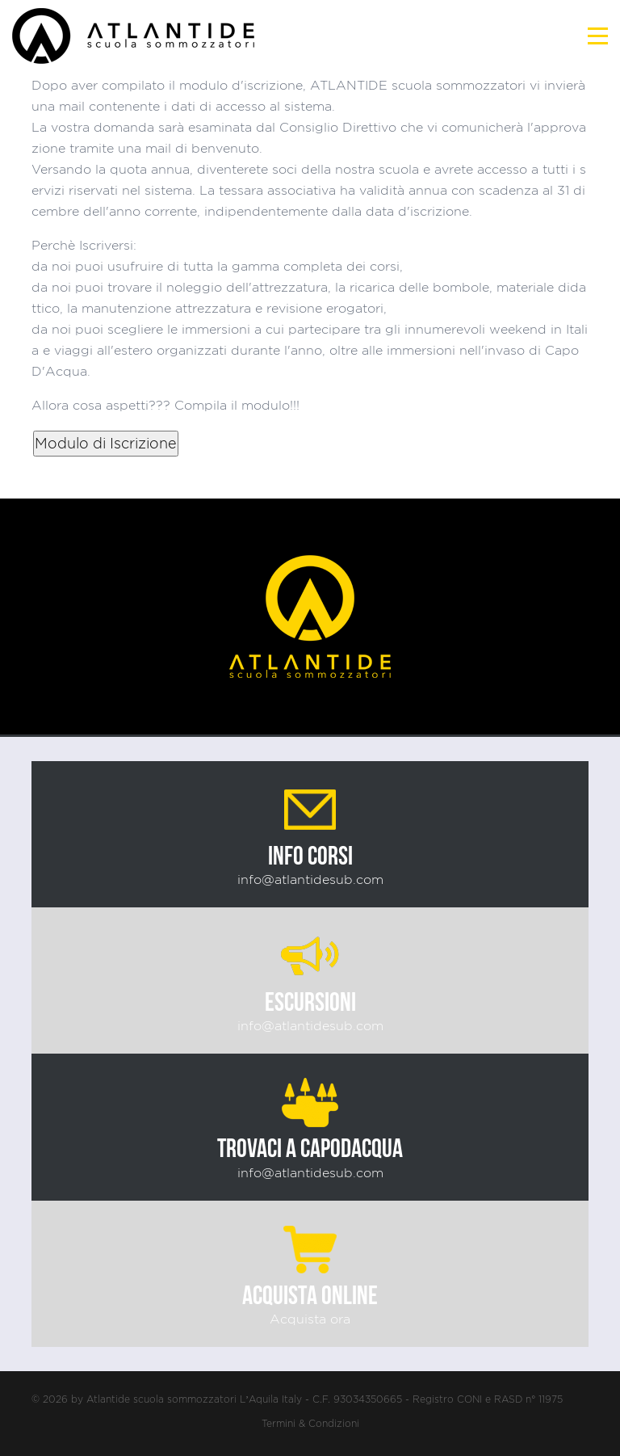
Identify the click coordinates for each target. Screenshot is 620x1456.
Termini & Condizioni (310, 1423)
